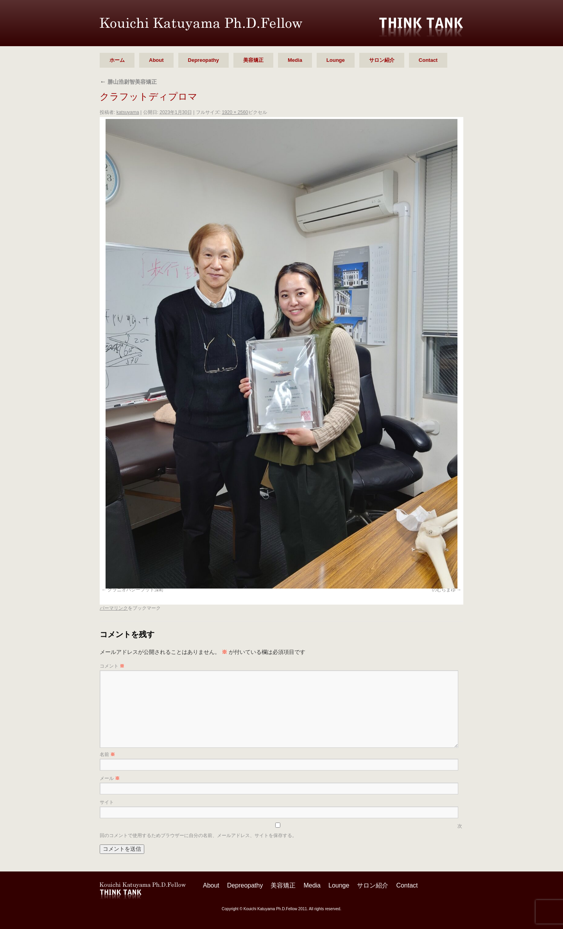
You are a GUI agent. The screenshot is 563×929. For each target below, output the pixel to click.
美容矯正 (253, 60)
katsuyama (128, 112)
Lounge (335, 60)
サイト (107, 802)
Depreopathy (203, 60)
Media (295, 60)
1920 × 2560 (235, 112)
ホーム (117, 60)
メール (110, 778)
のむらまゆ (443, 589)
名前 (107, 754)
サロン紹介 (381, 60)
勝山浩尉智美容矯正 (128, 82)
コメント (112, 666)
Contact (428, 60)
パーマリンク (114, 608)
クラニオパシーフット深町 (136, 589)
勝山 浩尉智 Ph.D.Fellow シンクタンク (201, 24)
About (156, 60)
